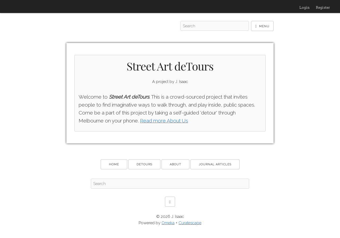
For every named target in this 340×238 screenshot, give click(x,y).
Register (323, 8)
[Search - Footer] (170, 184)
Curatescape (189, 223)
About (175, 164)
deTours (144, 164)
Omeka (168, 223)
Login (304, 8)
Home (114, 164)
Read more (164, 121)
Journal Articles (215, 164)
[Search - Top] (214, 26)
